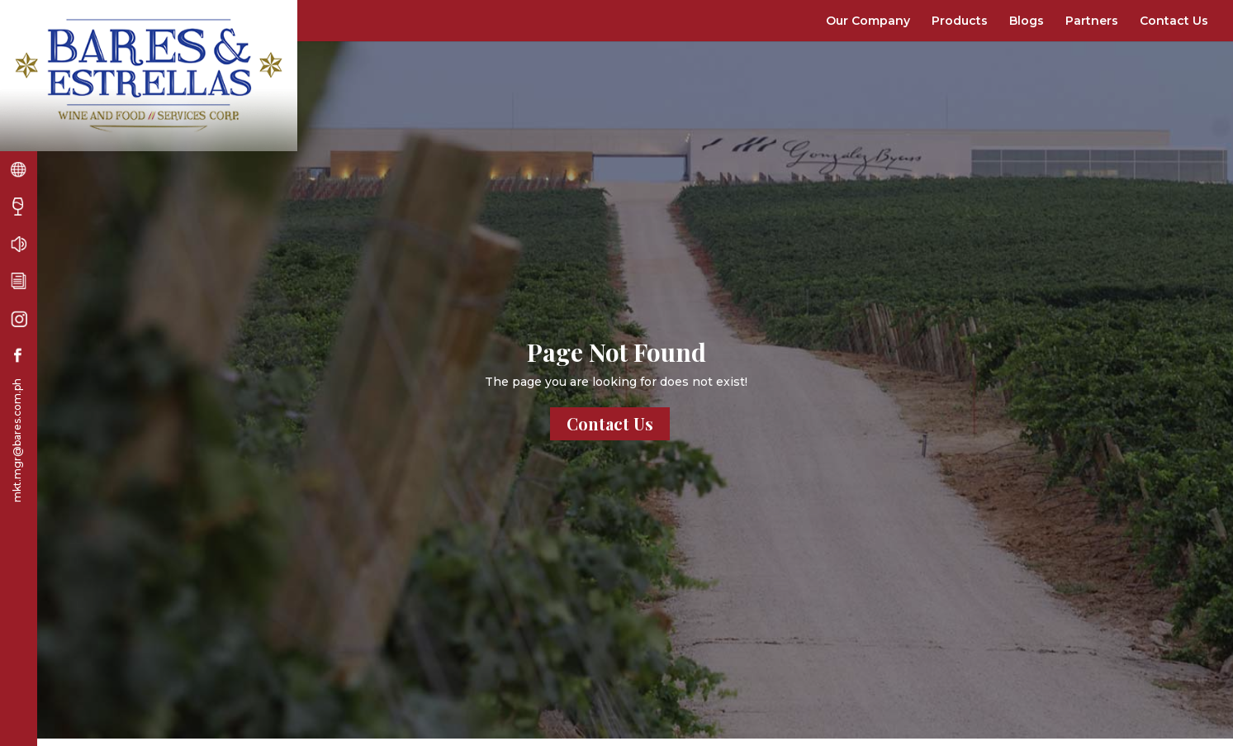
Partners (1091, 20)
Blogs (1026, 20)
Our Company (868, 20)
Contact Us (1174, 20)
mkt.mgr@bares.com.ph (17, 440)
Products (960, 20)
